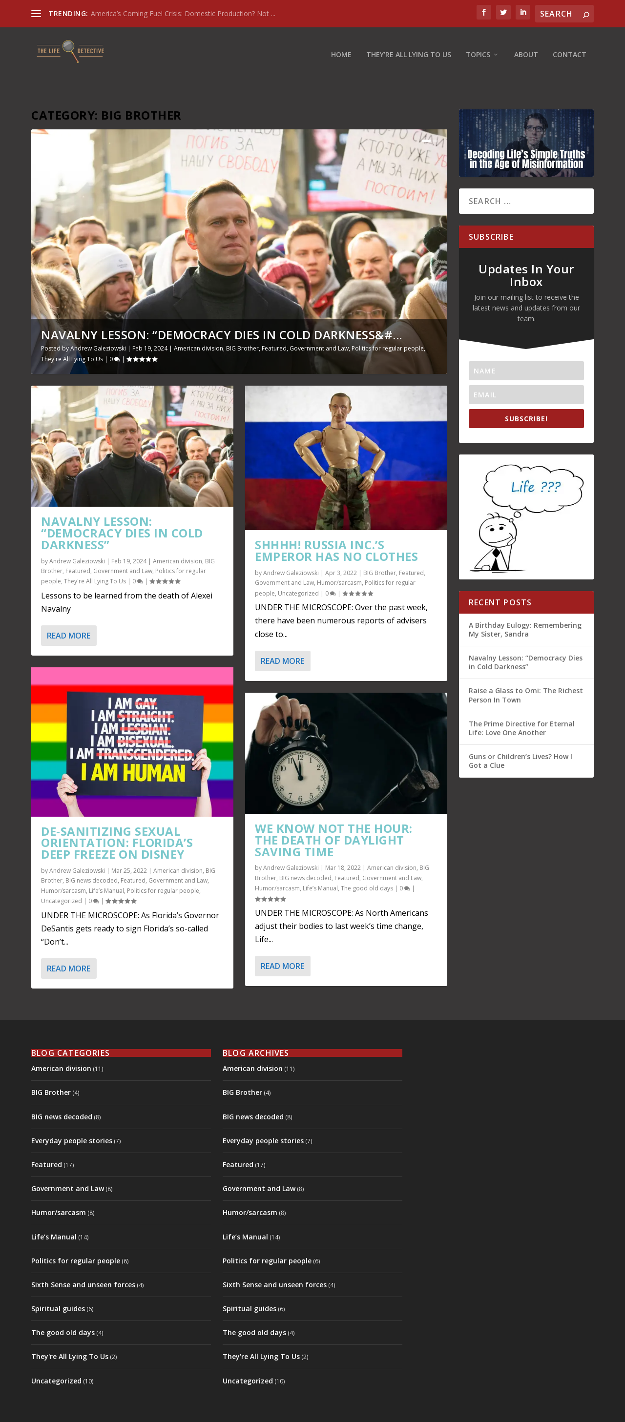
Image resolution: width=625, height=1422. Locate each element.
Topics (478, 46)
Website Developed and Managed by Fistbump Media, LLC (286, 1410)
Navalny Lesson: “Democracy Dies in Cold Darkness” (122, 509)
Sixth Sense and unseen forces (83, 1261)
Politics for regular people (388, 325)
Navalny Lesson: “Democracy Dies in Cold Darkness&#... (221, 311)
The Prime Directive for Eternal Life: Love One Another (522, 705)
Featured (274, 325)
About (526, 46)
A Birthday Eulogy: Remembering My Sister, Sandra (525, 606)
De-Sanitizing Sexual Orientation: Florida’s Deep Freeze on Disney (117, 819)
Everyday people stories (71, 1117)
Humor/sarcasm (63, 867)
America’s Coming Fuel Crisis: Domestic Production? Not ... (183, 13)
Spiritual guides (58, 1285)
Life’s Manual (106, 867)
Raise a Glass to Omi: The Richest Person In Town (526, 672)
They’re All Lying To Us (408, 46)
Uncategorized (61, 877)
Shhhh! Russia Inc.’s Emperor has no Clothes (336, 527)
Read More (68, 612)
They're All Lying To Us (72, 335)
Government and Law (319, 325)
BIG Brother (242, 325)
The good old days (367, 865)
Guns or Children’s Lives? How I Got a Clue (520, 737)
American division (198, 325)
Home (341, 46)
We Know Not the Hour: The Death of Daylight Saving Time (334, 816)
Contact (569, 46)
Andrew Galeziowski (98, 325)
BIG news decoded (91, 857)
